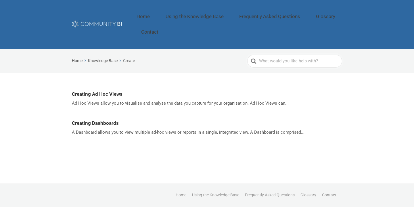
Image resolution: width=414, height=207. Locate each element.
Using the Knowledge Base (200, 13)
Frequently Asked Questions (262, 13)
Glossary (306, 13)
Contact (332, 13)
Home (160, 13)
